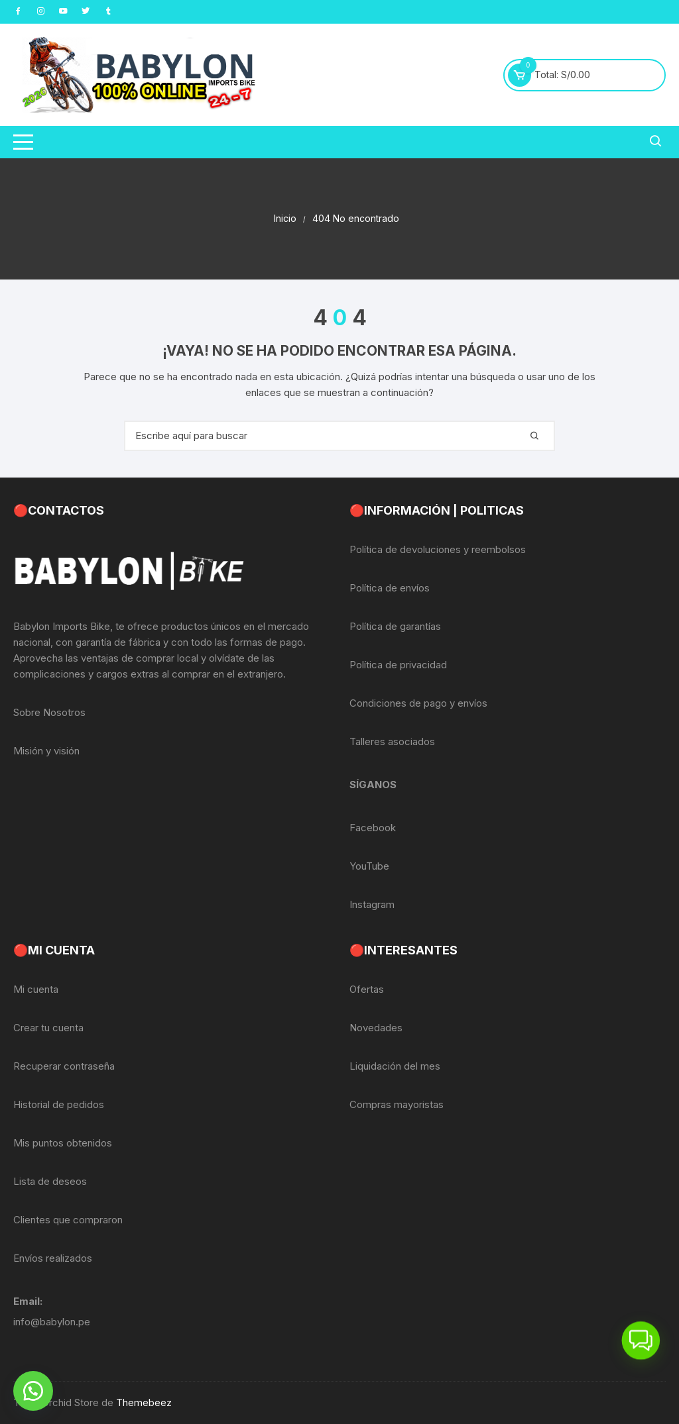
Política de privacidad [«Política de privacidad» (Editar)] (398, 664)
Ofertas (366, 989)
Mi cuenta (35, 989)
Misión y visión (46, 750)
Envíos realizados (52, 1258)
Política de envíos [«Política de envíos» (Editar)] (389, 588)
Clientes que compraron (68, 1219)
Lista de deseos (50, 1181)
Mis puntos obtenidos (62, 1143)
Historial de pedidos (58, 1104)
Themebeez (144, 1402)
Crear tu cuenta (48, 1027)
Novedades (375, 1027)
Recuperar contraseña (64, 1066)
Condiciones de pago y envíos (418, 703)
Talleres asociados (392, 741)
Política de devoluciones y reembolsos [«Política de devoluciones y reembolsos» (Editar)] (437, 549)
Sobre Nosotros (49, 712)
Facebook (372, 827)
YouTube (369, 866)
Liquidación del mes (394, 1066)
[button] (33, 1391)
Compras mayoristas (396, 1104)
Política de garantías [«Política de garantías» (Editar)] (395, 626)
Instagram (372, 904)
